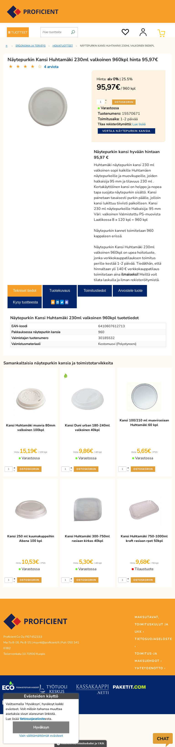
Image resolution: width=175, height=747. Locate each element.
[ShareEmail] (53, 302)
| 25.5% (120, 79)
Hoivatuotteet (63, 45)
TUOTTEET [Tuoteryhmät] (18, 32)
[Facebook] (66, 302)
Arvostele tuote (130, 291)
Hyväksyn (41, 727)
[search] (73, 30)
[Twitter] (62, 302)
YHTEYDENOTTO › (150, 668)
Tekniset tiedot (24, 291)
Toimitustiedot (95, 291)
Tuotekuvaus (59, 291)
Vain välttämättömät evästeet (41, 735)
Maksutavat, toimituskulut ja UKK (80, 743)
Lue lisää (139, 124)
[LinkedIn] (57, 302)
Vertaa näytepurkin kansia (126, 131)
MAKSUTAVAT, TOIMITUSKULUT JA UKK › (151, 624)
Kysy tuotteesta (25, 302)
